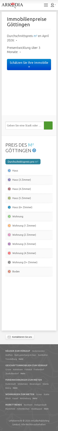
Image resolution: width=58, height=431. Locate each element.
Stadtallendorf (12, 373)
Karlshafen (43, 355)
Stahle (46, 394)
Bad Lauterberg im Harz (25, 355)
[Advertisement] (29, 303)
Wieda (46, 384)
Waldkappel (36, 409)
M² (31, 145)
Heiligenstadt (40, 405)
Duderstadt (10, 384)
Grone (8, 369)
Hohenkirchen (23, 409)
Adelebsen (18, 369)
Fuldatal (28, 369)
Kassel (15, 398)
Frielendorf (39, 369)
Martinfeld (10, 409)
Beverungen (35, 384)
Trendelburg (11, 359)
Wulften (9, 355)
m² (35, 36)
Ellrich (8, 398)
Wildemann (23, 384)
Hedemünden (38, 351)
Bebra (8, 388)
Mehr (21, 359)
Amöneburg (25, 398)
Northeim (28, 405)
